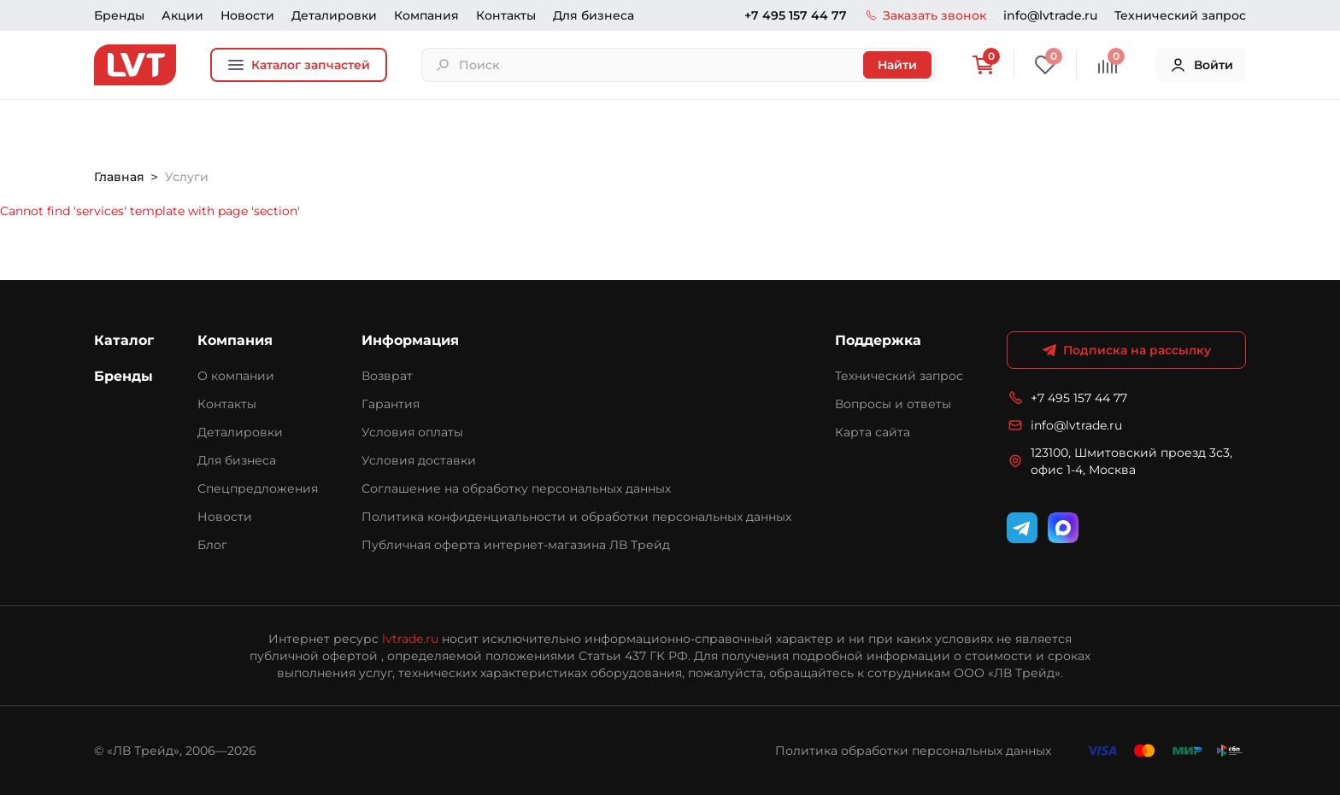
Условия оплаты (412, 432)
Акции (182, 15)
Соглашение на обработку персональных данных (516, 488)
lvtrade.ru (410, 638)
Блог (212, 544)
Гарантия (390, 404)
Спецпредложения (257, 488)
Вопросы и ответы (893, 404)
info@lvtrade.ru (1050, 15)
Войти (1201, 64)
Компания (426, 15)
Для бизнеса (593, 15)
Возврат (387, 375)
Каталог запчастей (298, 64)
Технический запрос (1180, 15)
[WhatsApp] (1063, 527)
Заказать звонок (925, 15)
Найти (897, 65)
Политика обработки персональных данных (913, 750)
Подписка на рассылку (1127, 350)
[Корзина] (982, 65)
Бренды (119, 15)
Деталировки (334, 15)
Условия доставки (418, 460)
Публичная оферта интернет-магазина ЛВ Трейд (515, 544)
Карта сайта (872, 432)
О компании (235, 375)
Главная (119, 176)
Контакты (506, 15)
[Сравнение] (1107, 65)
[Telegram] (1022, 527)
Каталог (124, 340)
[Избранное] (1045, 65)
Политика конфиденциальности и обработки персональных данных (576, 516)
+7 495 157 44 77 (795, 15)
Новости (247, 15)
